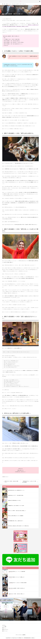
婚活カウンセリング (5, 476)
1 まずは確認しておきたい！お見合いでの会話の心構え (11, 39)
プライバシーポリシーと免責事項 (20, 634)
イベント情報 (4, 626)
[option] (7, 609)
